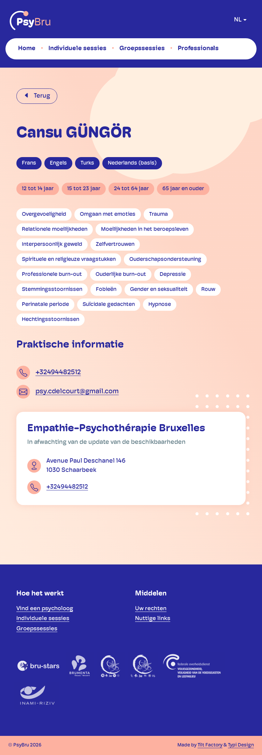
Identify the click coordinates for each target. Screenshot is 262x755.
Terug (41, 96)
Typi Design (241, 745)
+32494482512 (58, 372)
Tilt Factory (210, 745)
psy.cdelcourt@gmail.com (77, 391)
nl (238, 20)
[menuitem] (26, 48)
